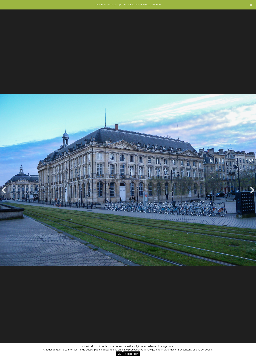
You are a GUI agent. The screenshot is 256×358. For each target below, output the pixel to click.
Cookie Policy (131, 354)
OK (119, 354)
